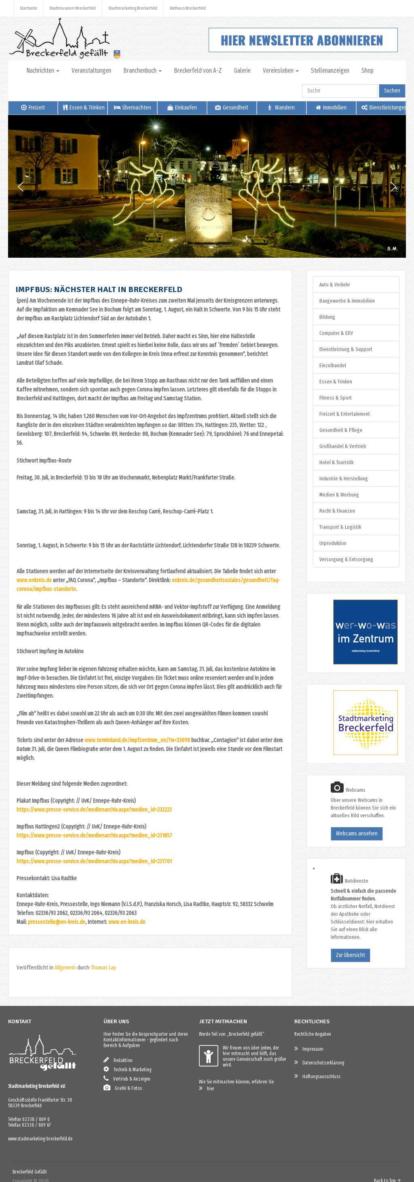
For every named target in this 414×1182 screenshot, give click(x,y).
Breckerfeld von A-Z (198, 70)
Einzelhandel (332, 365)
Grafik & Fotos (123, 1087)
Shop (367, 70)
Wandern (281, 107)
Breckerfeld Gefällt (30, 1172)
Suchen (392, 90)
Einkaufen (182, 107)
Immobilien (331, 107)
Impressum (308, 1048)
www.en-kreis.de (127, 922)
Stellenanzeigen (330, 70)
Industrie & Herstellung (343, 478)
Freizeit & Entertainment (344, 414)
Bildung (327, 317)
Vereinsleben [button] (281, 70)
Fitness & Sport (335, 398)
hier (206, 1088)
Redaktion (118, 1059)
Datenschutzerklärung (319, 1062)
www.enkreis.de (34, 580)
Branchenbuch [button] (142, 70)
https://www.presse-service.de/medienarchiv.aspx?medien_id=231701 (94, 861)
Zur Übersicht (350, 955)
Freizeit (33, 107)
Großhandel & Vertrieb (342, 446)
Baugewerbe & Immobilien (347, 301)
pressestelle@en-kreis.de (56, 922)
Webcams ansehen (357, 833)
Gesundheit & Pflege (341, 430)
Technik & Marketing (127, 1069)
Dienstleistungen (383, 107)
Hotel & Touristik (336, 462)
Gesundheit (231, 107)
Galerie (242, 70)
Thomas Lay (103, 967)
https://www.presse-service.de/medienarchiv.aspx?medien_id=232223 (94, 809)
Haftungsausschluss (317, 1076)
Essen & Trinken (84, 107)
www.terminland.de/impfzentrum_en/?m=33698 (137, 740)
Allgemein (65, 967)
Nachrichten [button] (42, 70)
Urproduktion (332, 543)
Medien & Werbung (339, 495)
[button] (20, 186)
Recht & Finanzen (337, 511)
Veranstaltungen (91, 70)
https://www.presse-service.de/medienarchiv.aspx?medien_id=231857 (94, 835)
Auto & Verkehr (334, 285)
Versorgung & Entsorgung (346, 559)
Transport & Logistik (340, 527)
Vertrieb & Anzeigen (127, 1078)
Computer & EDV (336, 333)
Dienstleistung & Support (345, 349)
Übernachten (132, 107)
